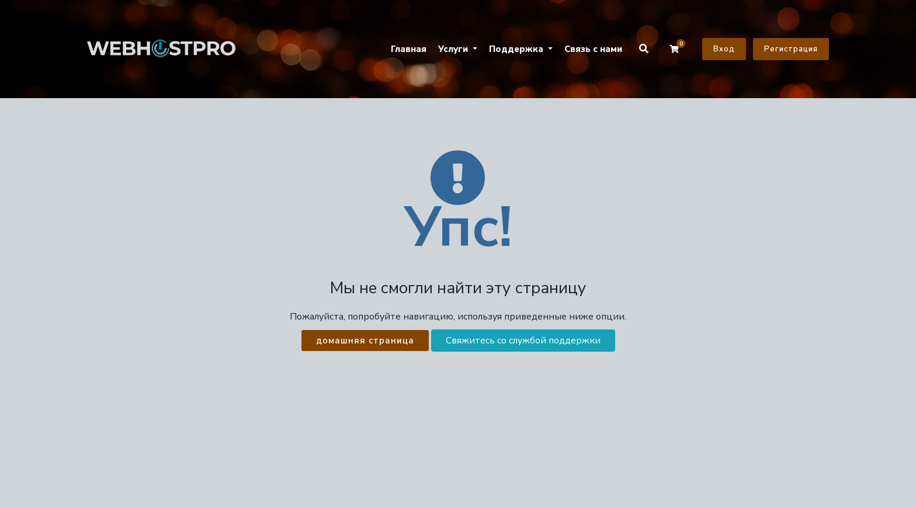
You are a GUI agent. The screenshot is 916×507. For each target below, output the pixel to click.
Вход (724, 49)
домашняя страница (365, 340)
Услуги (454, 49)
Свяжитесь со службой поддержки (523, 340)
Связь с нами (593, 49)
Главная (408, 49)
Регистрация (791, 49)
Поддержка (517, 49)
